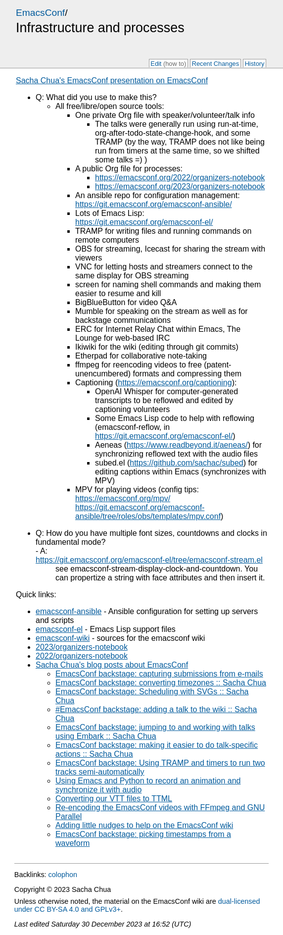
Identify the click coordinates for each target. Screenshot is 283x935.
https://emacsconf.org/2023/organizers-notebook (180, 186)
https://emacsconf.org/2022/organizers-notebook (180, 177)
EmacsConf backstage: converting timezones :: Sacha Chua (160, 682)
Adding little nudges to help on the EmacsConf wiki (144, 825)
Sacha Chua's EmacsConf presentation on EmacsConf (112, 80)
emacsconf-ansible (68, 611)
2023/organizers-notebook (82, 647)
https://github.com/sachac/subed (186, 463)
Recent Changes (215, 63)
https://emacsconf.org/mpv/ (122, 498)
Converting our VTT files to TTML (113, 798)
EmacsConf (40, 12)
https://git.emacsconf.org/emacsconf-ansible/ (153, 204)
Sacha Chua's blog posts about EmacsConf (112, 665)
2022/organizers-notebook (82, 656)
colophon (62, 875)
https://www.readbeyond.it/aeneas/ (187, 445)
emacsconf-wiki (63, 638)
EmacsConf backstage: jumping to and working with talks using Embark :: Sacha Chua (155, 731)
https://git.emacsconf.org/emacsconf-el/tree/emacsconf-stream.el (149, 560)
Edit (168, 63)
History (255, 63)
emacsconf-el (59, 629)
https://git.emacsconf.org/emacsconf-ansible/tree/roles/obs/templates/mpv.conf (148, 511)
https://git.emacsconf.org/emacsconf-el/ (144, 222)
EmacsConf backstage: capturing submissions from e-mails (159, 674)
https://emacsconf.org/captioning (175, 382)
